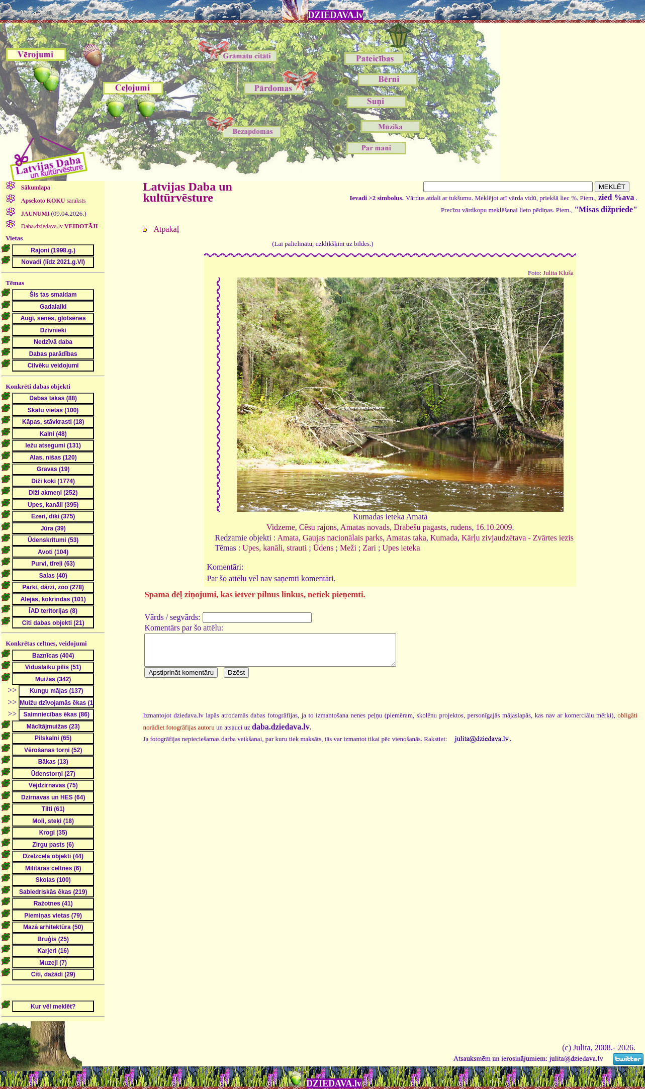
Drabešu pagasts (420, 527)
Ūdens (323, 547)
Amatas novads (365, 527)
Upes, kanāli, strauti (274, 547)
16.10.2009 (494, 527)
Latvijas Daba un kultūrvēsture (187, 192)
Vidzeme (280, 527)
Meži (348, 547)
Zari (369, 547)
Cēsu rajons (318, 527)
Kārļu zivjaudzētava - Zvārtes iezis (518, 537)
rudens (461, 527)
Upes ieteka (401, 547)
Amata (288, 537)
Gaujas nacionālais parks (343, 537)
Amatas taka (406, 537)
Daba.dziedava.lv (59, 226)
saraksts (53, 200)
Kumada (443, 537)
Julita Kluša (558, 273)
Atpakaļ (166, 229)
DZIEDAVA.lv (335, 15)
